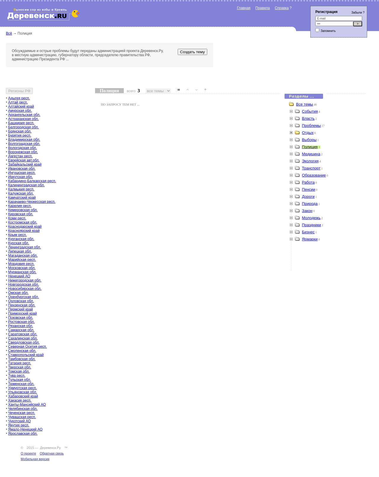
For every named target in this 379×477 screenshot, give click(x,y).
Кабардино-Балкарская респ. (32, 181)
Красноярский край (24, 231)
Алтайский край (21, 106)
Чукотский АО (19, 421)
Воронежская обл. (23, 152)
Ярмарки (310, 239)
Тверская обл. (19, 367)
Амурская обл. (20, 111)
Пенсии (308, 189)
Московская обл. (22, 268)
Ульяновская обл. (22, 392)
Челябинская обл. (23, 409)
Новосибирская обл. (25, 289)
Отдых (308, 132)
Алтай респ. (18, 102)
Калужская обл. (21, 193)
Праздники (311, 225)
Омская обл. (18, 293)
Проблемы (311, 125)
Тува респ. (16, 375)
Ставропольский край (26, 355)
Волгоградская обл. (24, 144)
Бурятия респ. (19, 135)
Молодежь (311, 218)
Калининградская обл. (26, 185)
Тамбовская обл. (22, 359)
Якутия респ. (18, 425)
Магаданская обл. (23, 255)
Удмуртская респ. (22, 388)
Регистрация (326, 12)
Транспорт (311, 168)
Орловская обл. (21, 301)
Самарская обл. (21, 330)
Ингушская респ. (22, 173)
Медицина (311, 154)
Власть (308, 118)
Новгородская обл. (23, 284)
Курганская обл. (21, 239)
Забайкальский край (25, 164)
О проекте (28, 453)
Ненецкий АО (19, 276)
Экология (310, 161)
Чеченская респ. (21, 413)
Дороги (308, 196)
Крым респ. (17, 235)
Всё (9, 33)
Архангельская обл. (24, 115)
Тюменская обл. (21, 384)
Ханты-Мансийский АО (27, 404)
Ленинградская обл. (24, 247)
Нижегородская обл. (24, 280)
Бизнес (308, 232)
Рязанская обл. (20, 326)
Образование (314, 175)
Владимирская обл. (24, 140)
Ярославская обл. (23, 433)
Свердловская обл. (24, 342)
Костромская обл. (22, 222)
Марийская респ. (22, 260)
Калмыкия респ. (21, 189)
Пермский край (20, 309)
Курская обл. (18, 243)
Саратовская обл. (22, 334)
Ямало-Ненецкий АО (25, 429)
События (310, 111)
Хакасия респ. (20, 400)
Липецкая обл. (20, 251)
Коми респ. (17, 218)
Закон (307, 210)
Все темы (304, 104)
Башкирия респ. (21, 123)
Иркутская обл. (20, 177)
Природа (310, 203)
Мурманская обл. (22, 272)
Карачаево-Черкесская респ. (32, 202)
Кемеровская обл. (23, 210)
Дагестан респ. (20, 156)
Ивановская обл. (22, 168)
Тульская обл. (19, 380)
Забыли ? (357, 12)
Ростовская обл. (21, 322)
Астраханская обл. (23, 119)
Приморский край (22, 313)
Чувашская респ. (22, 417)
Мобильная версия (35, 459)
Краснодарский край (25, 226)
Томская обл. (19, 371)
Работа (308, 182)
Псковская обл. (20, 318)
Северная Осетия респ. (27, 347)
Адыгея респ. (19, 98)
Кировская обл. (20, 214)
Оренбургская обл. (23, 297)
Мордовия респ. (21, 264)
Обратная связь (52, 453)
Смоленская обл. (22, 351)
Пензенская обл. (22, 305)
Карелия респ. (20, 206)
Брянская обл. (20, 131)
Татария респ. (19, 363)
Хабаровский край (23, 396)
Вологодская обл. (22, 148)
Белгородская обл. (23, 127)
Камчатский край (22, 197)
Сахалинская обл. (23, 338)
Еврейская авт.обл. (24, 160)
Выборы (309, 140)
